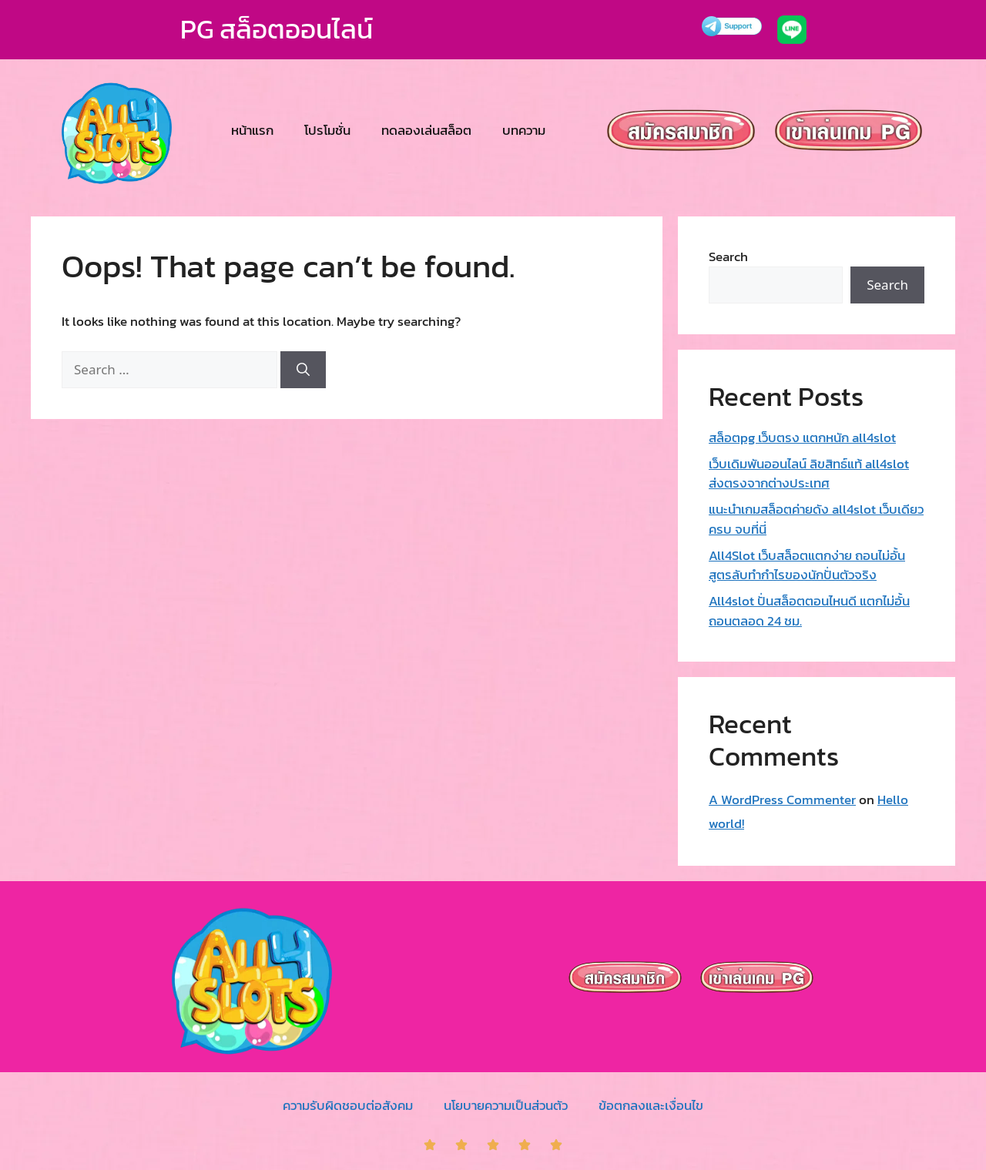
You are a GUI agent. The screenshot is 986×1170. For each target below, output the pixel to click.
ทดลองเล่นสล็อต (426, 130)
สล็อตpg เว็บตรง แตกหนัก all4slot (802, 437)
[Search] (303, 369)
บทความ (523, 130)
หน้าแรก (252, 130)
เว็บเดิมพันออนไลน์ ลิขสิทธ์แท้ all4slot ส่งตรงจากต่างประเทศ (809, 474)
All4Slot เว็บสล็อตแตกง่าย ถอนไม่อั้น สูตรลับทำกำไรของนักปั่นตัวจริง (807, 565)
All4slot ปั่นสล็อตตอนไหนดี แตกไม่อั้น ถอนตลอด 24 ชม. (809, 611)
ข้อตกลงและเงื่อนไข (651, 1105)
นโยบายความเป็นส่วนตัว (506, 1105)
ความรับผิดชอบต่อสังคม (348, 1105)
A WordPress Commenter (782, 799)
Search (728, 256)
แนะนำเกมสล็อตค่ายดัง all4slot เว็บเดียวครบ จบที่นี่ (816, 519)
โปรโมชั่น (327, 130)
